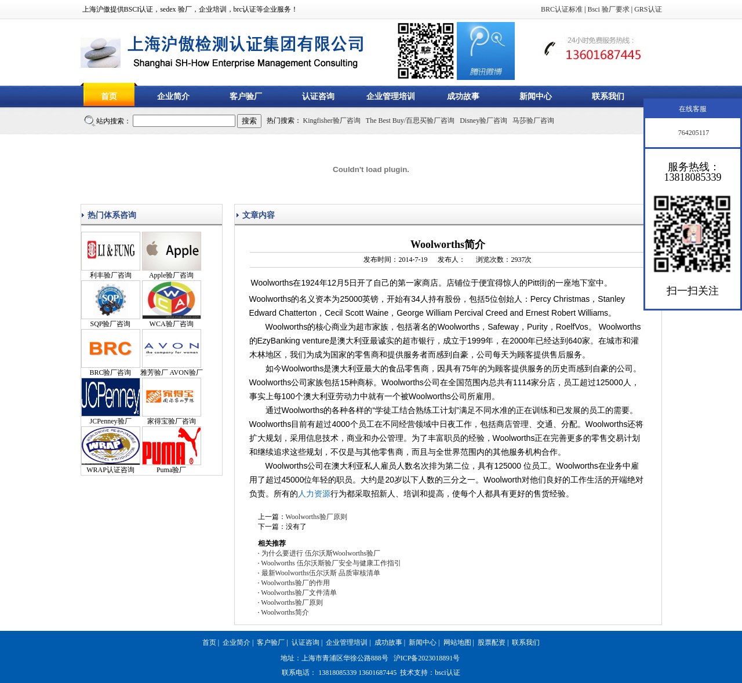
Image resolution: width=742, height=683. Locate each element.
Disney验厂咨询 (483, 120)
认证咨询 (318, 96)
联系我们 (608, 96)
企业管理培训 (390, 96)
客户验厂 (246, 96)
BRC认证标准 (562, 9)
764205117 (693, 133)
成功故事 (463, 96)
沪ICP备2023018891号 (427, 658)
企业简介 (173, 96)
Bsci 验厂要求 (608, 9)
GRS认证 (647, 9)
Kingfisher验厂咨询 (332, 120)
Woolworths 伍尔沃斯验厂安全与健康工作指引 (331, 563)
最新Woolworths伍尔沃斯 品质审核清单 (320, 573)
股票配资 (491, 642)
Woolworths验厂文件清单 (298, 593)
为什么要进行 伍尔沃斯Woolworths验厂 (320, 553)
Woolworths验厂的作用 (295, 583)
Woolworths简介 (284, 612)
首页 (109, 96)
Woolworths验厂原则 (316, 517)
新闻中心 (535, 96)
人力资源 (314, 493)
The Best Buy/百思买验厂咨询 (410, 120)
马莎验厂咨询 (533, 120)
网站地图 (457, 642)
